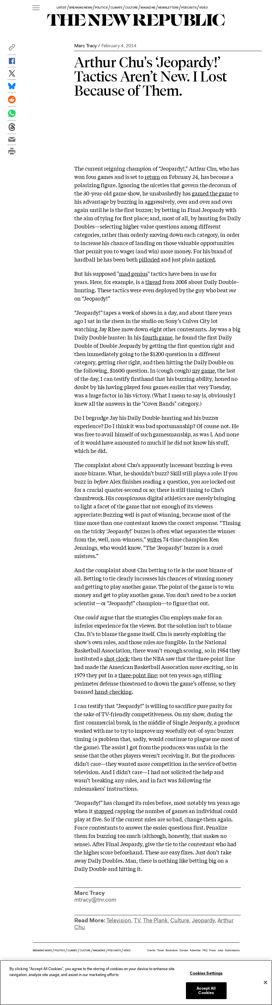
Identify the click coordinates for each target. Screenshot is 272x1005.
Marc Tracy (85, 46)
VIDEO (203, 7)
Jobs (220, 950)
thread (153, 281)
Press (212, 950)
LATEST (62, 7)
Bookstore (172, 950)
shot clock (116, 658)
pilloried (149, 259)
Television (118, 920)
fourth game (157, 337)
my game (203, 370)
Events (151, 950)
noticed (205, 259)
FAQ (204, 950)
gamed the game (212, 193)
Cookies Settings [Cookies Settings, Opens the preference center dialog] (206, 973)
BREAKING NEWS (80, 7)
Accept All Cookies (206, 991)
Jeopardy (203, 920)
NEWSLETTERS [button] (168, 7)
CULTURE (131, 7)
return (152, 176)
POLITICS (101, 7)
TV (137, 920)
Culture (179, 920)
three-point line (137, 675)
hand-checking (113, 691)
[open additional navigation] (35, 8)
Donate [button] (183, 950)
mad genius (133, 273)
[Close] (265, 982)
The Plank (155, 920)
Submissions (232, 950)
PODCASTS (188, 7)
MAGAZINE (148, 7)
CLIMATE (117, 7)
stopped (103, 811)
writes (154, 539)
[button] (11, 49)
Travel (160, 950)
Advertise (195, 950)
